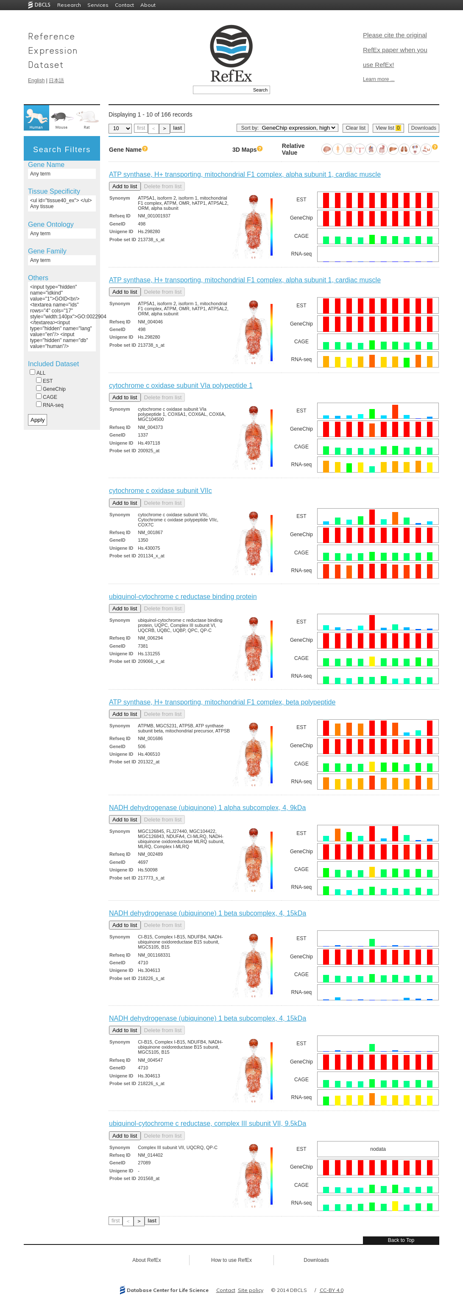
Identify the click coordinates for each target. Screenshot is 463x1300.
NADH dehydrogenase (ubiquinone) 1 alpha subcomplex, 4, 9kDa (207, 807)
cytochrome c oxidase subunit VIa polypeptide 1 (181, 385)
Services (98, 5)
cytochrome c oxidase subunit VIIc (160, 490)
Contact (124, 5)
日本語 (56, 81)
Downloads (423, 128)
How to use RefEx (231, 1260)
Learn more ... (379, 79)
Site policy (250, 1290)
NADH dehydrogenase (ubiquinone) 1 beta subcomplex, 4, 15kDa (207, 913)
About (148, 5)
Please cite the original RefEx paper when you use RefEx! (395, 49)
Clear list (355, 128)
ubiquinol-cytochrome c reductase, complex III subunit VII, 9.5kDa (207, 1123)
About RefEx (146, 1260)
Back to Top (401, 1240)
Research (69, 5)
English (36, 81)
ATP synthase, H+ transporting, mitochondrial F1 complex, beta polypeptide (222, 702)
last (177, 128)
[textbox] (222, 90)
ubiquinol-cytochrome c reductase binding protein (183, 596)
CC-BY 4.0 (331, 1290)
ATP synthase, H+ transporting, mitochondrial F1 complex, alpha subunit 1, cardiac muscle (245, 174)
